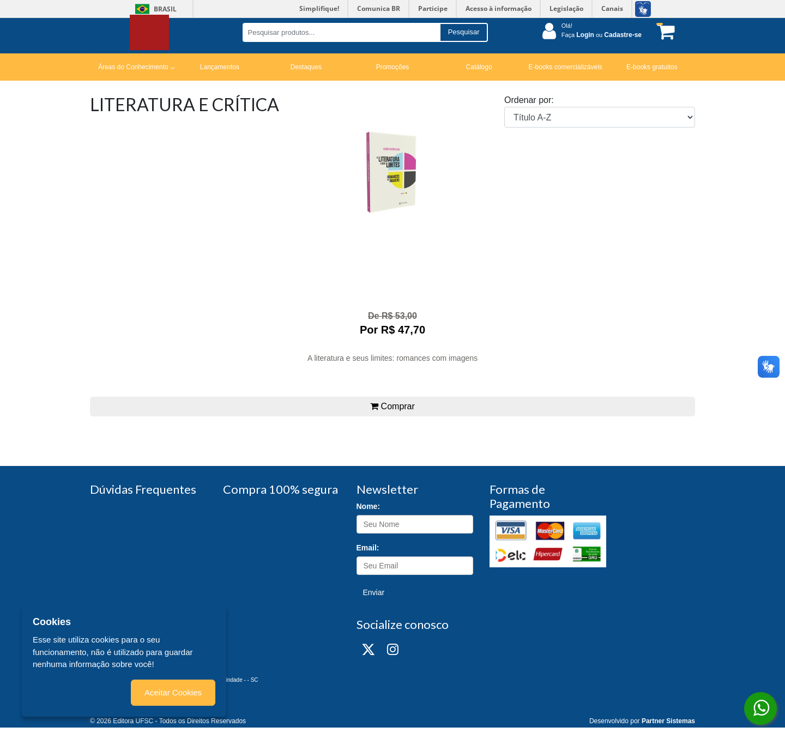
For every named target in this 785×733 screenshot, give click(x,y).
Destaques (306, 67)
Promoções (392, 67)
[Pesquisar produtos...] (341, 32)
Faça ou (601, 35)
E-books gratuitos (651, 67)
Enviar (374, 592)
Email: (368, 547)
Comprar (392, 406)
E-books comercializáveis (565, 67)
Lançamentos (219, 67)
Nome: (369, 506)
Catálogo (479, 67)
